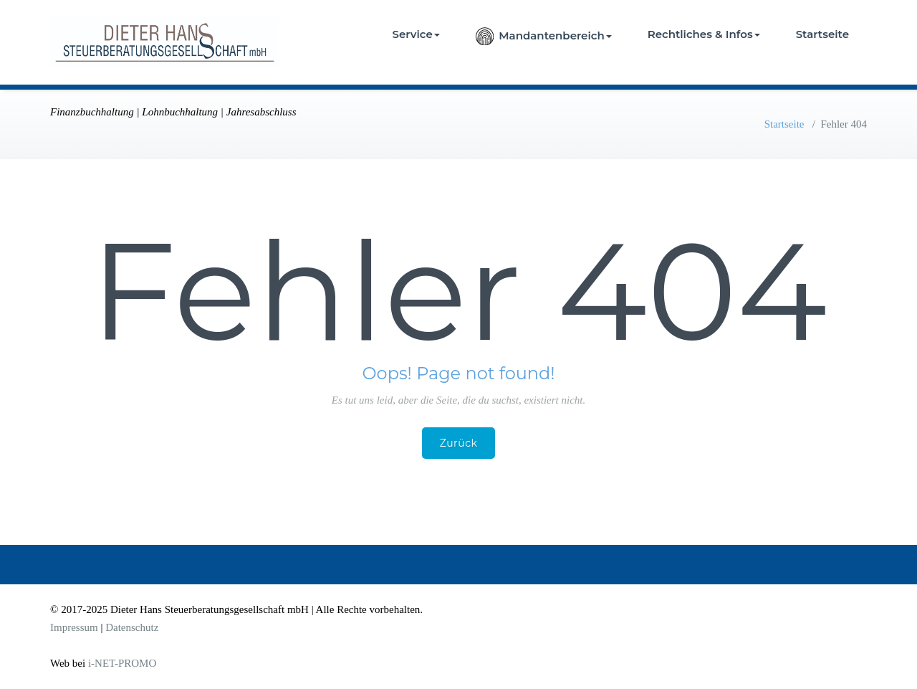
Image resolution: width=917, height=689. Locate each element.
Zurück (459, 443)
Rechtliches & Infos (704, 34)
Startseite (822, 34)
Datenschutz (131, 627)
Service (416, 34)
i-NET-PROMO (122, 663)
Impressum (74, 627)
